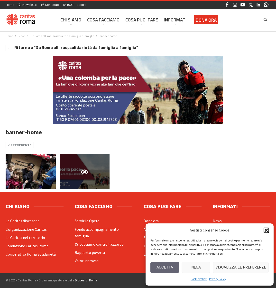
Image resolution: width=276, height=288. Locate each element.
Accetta (164, 267)
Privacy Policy (217, 279)
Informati (175, 19)
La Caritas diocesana (22, 220)
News (217, 220)
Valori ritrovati (87, 260)
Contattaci (50, 5)
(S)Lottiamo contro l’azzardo (99, 244)
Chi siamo (70, 19)
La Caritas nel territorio (25, 237)
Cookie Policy (199, 279)
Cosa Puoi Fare (141, 19)
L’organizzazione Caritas (26, 229)
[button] (266, 230)
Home (10, 5)
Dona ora (151, 220)
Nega (196, 267)
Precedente (19, 145)
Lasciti (81, 5)
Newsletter (27, 5)
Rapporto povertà (90, 252)
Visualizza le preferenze (240, 267)
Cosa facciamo (103, 19)
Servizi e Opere (87, 220)
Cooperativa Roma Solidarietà (31, 254)
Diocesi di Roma (86, 280)
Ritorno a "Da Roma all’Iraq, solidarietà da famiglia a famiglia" (72, 47)
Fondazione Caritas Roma (27, 245)
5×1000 (68, 5)
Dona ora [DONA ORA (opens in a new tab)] (206, 19)
